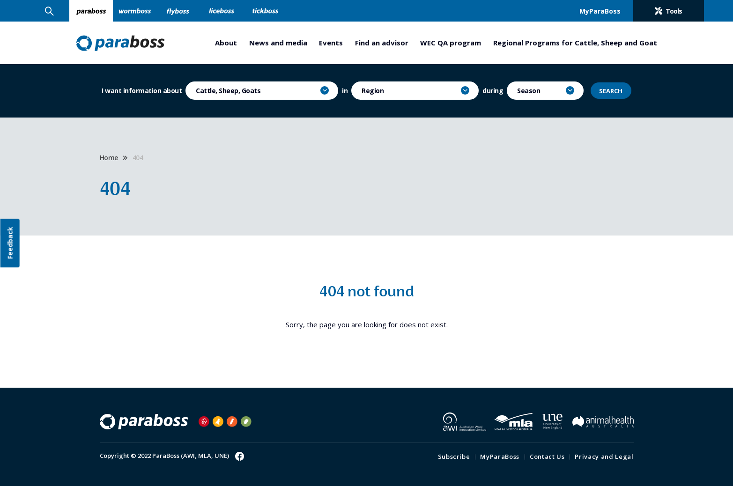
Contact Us (547, 456)
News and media (278, 42)
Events (331, 42)
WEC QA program (450, 42)
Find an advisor (381, 42)
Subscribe (454, 456)
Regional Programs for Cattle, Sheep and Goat (575, 42)
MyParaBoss (499, 456)
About (226, 42)
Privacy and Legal (604, 456)
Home (109, 157)
